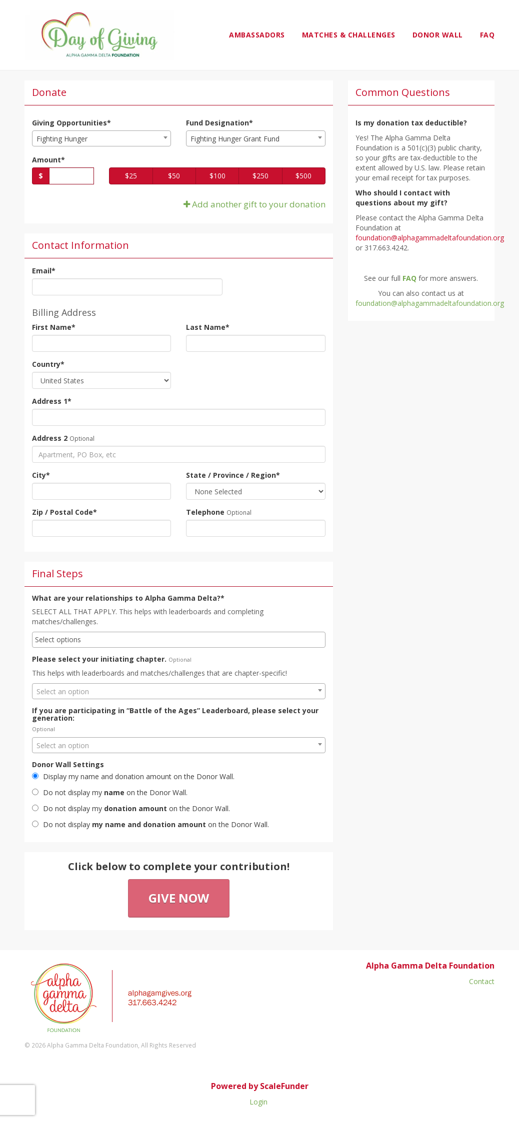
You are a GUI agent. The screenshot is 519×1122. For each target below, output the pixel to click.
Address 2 (50, 438)
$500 (304, 175)
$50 (174, 175)
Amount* (48, 159)
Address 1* (52, 401)
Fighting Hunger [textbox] (62, 138)
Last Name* (208, 327)
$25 (131, 175)
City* (41, 475)
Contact (481, 981)
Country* (48, 364)
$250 (260, 175)
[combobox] (101, 138)
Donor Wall (437, 34)
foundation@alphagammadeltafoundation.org (430, 303)
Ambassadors (257, 34)
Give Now (178, 898)
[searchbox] (178, 640)
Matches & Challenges (349, 34)
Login (259, 1102)
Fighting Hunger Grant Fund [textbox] (235, 138)
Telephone (205, 512)
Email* (44, 270)
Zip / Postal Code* (64, 512)
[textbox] (178, 692)
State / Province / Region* (233, 475)
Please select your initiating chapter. (99, 659)
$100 (218, 175)
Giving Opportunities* (71, 122)
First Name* (54, 327)
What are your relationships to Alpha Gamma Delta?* (128, 598)
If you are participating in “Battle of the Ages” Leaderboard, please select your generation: (175, 714)
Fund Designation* (219, 122)
